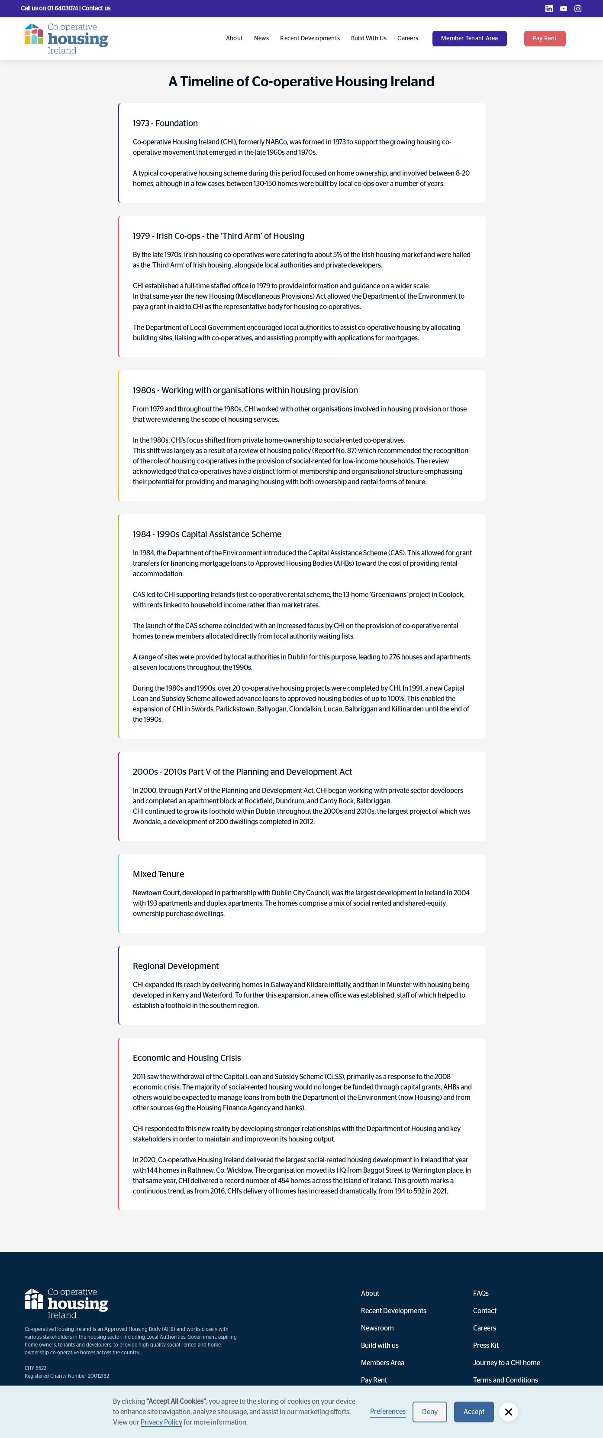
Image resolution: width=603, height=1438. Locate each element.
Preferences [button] (388, 1411)
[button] (474, 38)
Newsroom (377, 1328)
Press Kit (486, 1345)
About (234, 39)
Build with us (369, 39)
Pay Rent (374, 1380)
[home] (66, 38)
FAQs (481, 1293)
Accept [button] (474, 1412)
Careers (407, 39)
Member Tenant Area (469, 39)
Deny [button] (430, 1412)
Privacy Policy (161, 1422)
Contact (485, 1311)
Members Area (382, 1363)
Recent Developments (310, 39)
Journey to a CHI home (506, 1363)
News (261, 39)
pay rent (545, 39)
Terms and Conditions (505, 1380)
